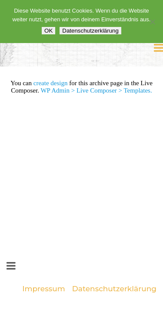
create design (50, 83)
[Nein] (152, 21)
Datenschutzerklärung (114, 288)
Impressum (43, 288)
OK (48, 30)
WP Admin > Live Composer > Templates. (96, 90)
